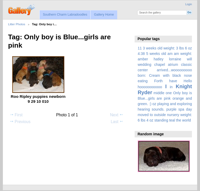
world (186, 120)
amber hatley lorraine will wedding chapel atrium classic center (165, 64)
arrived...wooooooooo (174, 70)
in (171, 87)
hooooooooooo (150, 87)
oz (154, 104)
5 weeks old (156, 54)
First (16, 114)
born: (142, 75)
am (170, 54)
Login (188, 4)
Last (117, 121)
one (169, 93)
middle (159, 93)
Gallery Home (104, 14)
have (173, 81)
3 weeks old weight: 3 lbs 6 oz (167, 48)
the (178, 120)
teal (172, 120)
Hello (188, 81)
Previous (20, 121)
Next (116, 114)
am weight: (183, 54)
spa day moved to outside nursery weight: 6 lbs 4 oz (165, 114)
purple (171, 109)
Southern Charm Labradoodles (65, 14)
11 (140, 48)
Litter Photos (16, 24)
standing (161, 120)
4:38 (141, 54)
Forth (158, 81)
